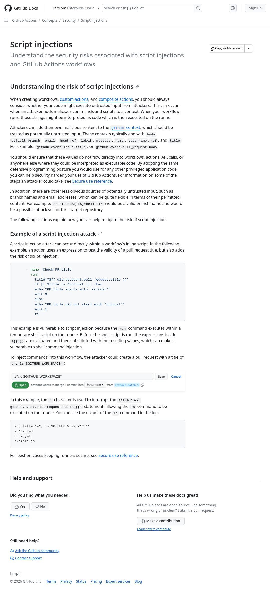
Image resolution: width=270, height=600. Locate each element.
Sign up (255, 8)
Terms (51, 581)
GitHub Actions (24, 20)
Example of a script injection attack (56, 233)
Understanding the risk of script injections (74, 86)
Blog (138, 581)
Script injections (94, 20)
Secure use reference (92, 181)
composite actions (116, 99)
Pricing (96, 581)
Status (81, 581)
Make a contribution (160, 520)
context (125, 127)
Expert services (118, 581)
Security (69, 20)
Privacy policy (19, 515)
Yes (20, 506)
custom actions (74, 99)
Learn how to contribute (154, 529)
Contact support (26, 558)
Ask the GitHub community (34, 550)
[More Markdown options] (248, 48)
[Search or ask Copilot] (152, 8)
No (40, 506)
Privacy (66, 581)
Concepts (49, 20)
